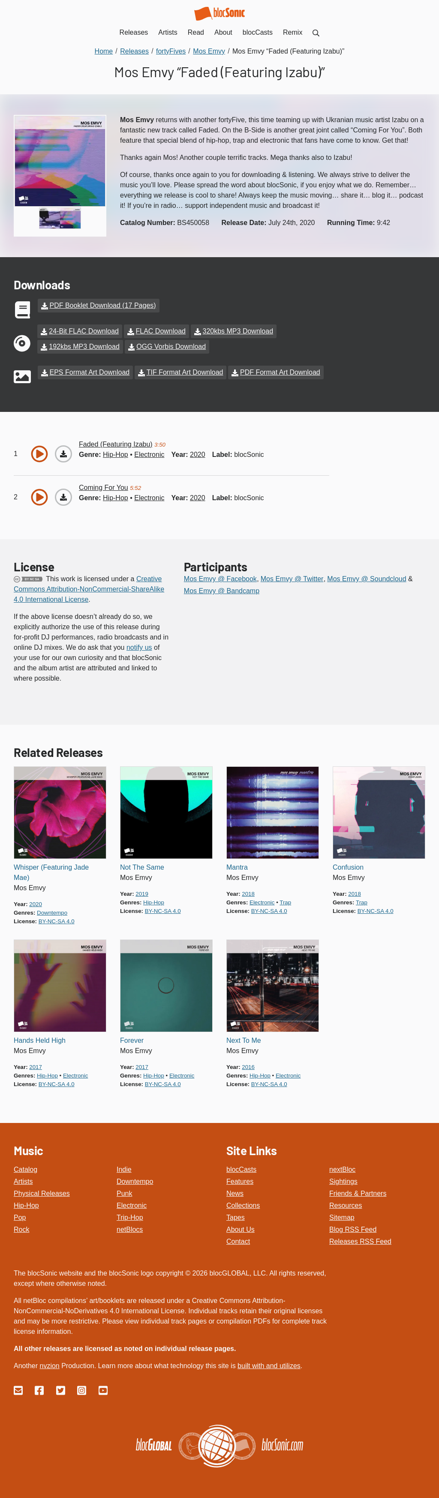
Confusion (348, 867)
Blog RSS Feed (352, 1229)
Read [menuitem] (196, 32)
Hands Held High (40, 1040)
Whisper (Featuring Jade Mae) (51, 872)
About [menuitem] (223, 32)
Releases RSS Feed (360, 1241)
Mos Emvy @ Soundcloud (366, 578)
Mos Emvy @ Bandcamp (221, 590)
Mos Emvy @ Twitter (292, 578)
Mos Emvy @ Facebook (220, 578)
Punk (124, 1193)
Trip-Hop (130, 1217)
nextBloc (342, 1169)
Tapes (235, 1217)
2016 (248, 1067)
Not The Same (142, 867)
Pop (20, 1217)
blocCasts (241, 1169)
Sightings (343, 1181)
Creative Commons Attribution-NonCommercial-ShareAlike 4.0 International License (89, 589)
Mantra (237, 867)
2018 (248, 894)
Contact (238, 1241)
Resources (345, 1205)
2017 (35, 1067)
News (235, 1193)
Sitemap (342, 1217)
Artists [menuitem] (167, 32)
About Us (240, 1229)
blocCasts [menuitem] (258, 32)
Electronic (132, 1205)
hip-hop (115, 454)
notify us (139, 647)
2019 (141, 894)
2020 (197, 454)
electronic (149, 454)
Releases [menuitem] (134, 32)
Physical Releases (42, 1193)
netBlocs (130, 1229)
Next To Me (243, 1040)
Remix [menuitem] (292, 32)
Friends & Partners (357, 1193)
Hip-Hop (26, 1205)
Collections (243, 1205)
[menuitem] (316, 32)
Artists (23, 1181)
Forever (132, 1040)
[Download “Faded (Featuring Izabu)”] (63, 453)
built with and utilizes (269, 1365)
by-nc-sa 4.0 (57, 921)
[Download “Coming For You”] (63, 497)
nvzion (49, 1365)
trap (285, 902)
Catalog (25, 1169)
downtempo (52, 913)
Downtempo (135, 1181)
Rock (21, 1229)
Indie (124, 1169)
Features (239, 1181)
